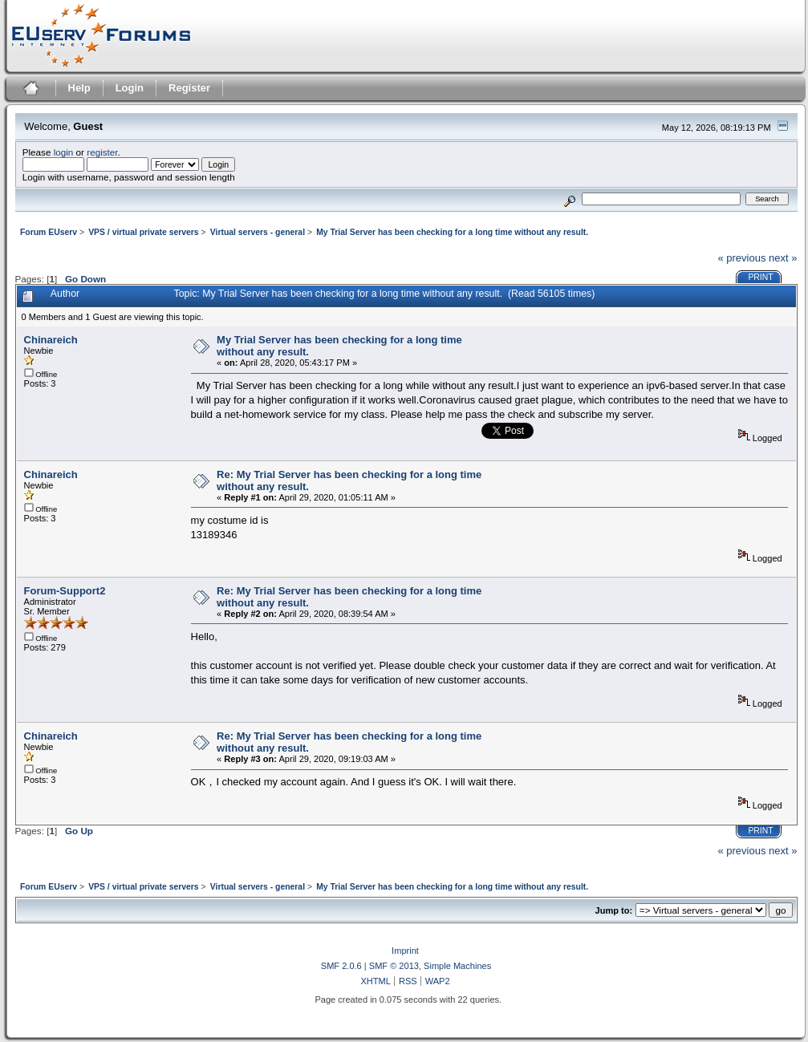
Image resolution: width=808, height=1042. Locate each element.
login (64, 152)
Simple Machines (457, 966)
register (102, 152)
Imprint (405, 950)
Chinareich (51, 340)
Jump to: (614, 910)
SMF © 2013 (394, 966)
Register (189, 88)
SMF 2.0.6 (341, 966)
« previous (741, 258)
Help (79, 88)
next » (783, 258)
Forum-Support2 (65, 591)
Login (130, 88)
